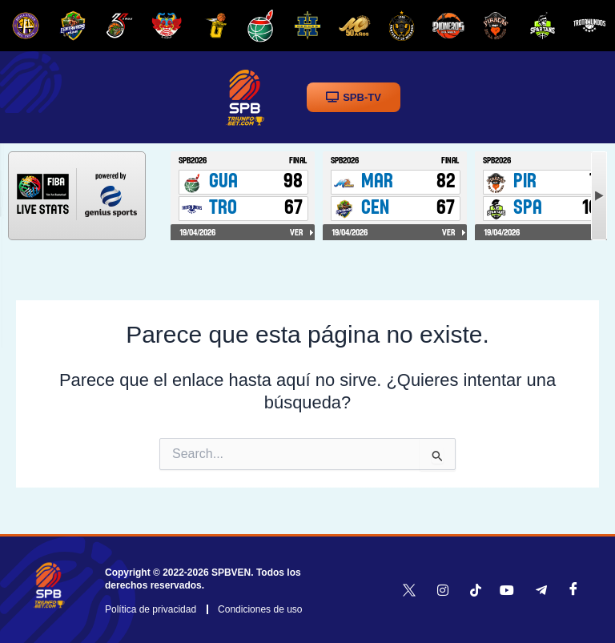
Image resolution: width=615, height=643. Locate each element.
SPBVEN (231, 572)
